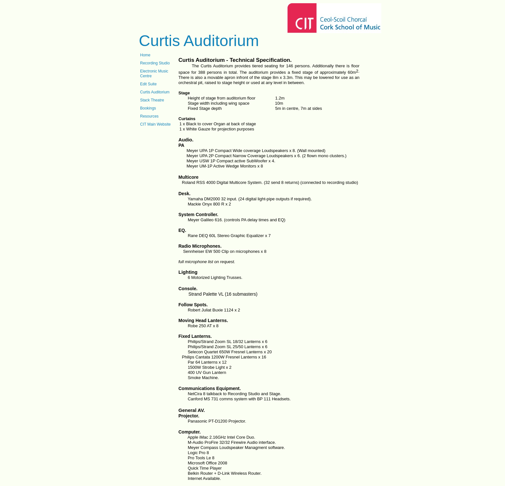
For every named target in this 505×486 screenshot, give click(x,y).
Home (145, 55)
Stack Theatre (152, 100)
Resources (149, 116)
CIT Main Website (155, 124)
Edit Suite (148, 84)
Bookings (148, 108)
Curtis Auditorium (154, 92)
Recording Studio (155, 63)
